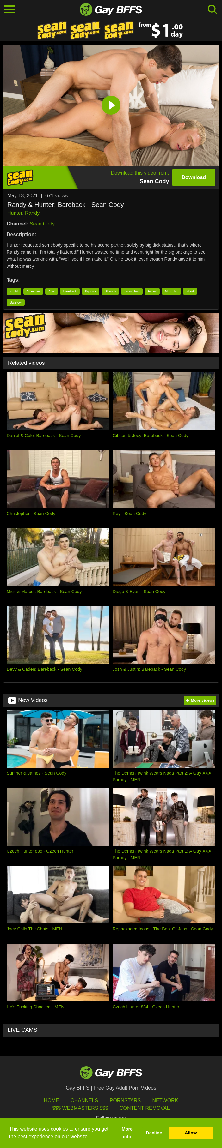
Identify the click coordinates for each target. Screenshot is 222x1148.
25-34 (14, 291)
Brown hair (131, 291)
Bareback (70, 291)
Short (190, 291)
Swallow (16, 302)
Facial (152, 291)
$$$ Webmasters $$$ (80, 1108)
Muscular (171, 291)
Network (165, 1100)
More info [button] (127, 1133)
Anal (51, 291)
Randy (32, 213)
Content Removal (145, 1108)
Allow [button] (191, 1132)
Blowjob (110, 291)
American (33, 291)
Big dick (90, 291)
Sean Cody (42, 223)
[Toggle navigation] (9, 9)
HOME (51, 1100)
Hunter (14, 213)
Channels (84, 1100)
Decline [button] (154, 1132)
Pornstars (125, 1100)
